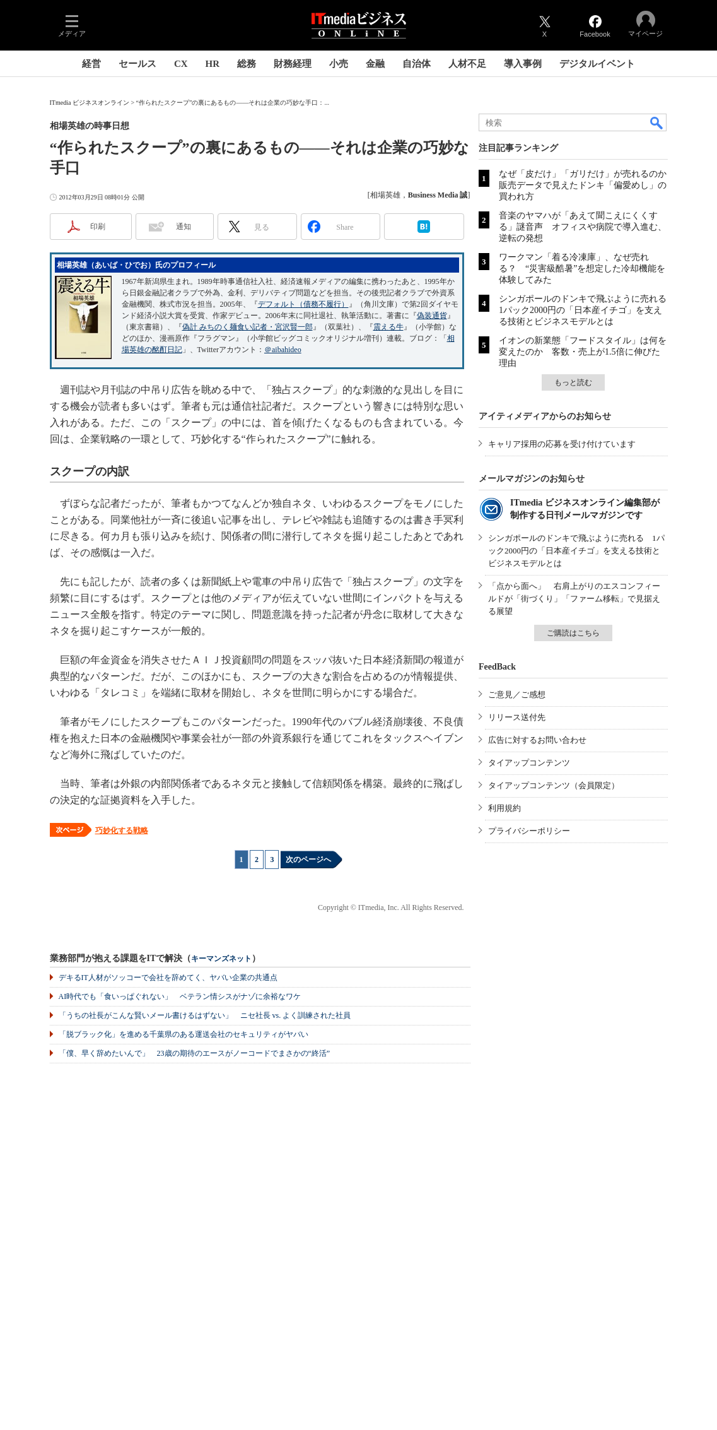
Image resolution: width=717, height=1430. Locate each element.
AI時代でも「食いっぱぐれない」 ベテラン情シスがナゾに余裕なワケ (180, 996)
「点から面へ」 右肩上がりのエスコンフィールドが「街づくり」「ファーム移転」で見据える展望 (574, 598)
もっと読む (573, 382)
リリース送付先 (516, 717)
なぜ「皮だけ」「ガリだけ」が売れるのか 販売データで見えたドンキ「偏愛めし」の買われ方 (587, 185)
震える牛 (388, 326)
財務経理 (293, 64)
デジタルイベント (597, 64)
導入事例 (523, 64)
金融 (375, 64)
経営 (91, 64)
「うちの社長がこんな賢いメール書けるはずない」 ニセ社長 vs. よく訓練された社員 (205, 1015)
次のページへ (308, 859)
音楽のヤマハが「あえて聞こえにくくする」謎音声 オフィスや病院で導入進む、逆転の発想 (583, 227)
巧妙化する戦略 (121, 830)
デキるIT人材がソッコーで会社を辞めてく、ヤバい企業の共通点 (168, 977)
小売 (338, 64)
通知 (183, 226)
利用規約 (504, 808)
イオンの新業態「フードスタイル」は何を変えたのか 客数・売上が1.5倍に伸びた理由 (583, 352)
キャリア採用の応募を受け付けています (562, 444)
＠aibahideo (282, 349)
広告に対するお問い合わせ (537, 740)
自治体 (416, 64)
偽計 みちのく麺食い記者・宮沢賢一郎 (247, 326)
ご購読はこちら (573, 633)
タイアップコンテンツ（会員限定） (553, 785)
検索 (657, 122)
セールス (137, 64)
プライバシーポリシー (529, 831)
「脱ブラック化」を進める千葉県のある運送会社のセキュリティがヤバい (183, 1034)
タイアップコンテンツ (529, 762)
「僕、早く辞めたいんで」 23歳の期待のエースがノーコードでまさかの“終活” (194, 1053)
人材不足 (467, 64)
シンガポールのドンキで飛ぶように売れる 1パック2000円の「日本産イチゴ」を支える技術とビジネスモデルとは (587, 310)
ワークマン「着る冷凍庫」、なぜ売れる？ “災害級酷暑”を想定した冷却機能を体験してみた (582, 268)
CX (181, 64)
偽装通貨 (432, 315)
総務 (246, 64)
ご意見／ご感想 (516, 694)
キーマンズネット (221, 959)
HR (213, 64)
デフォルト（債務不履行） (303, 304)
